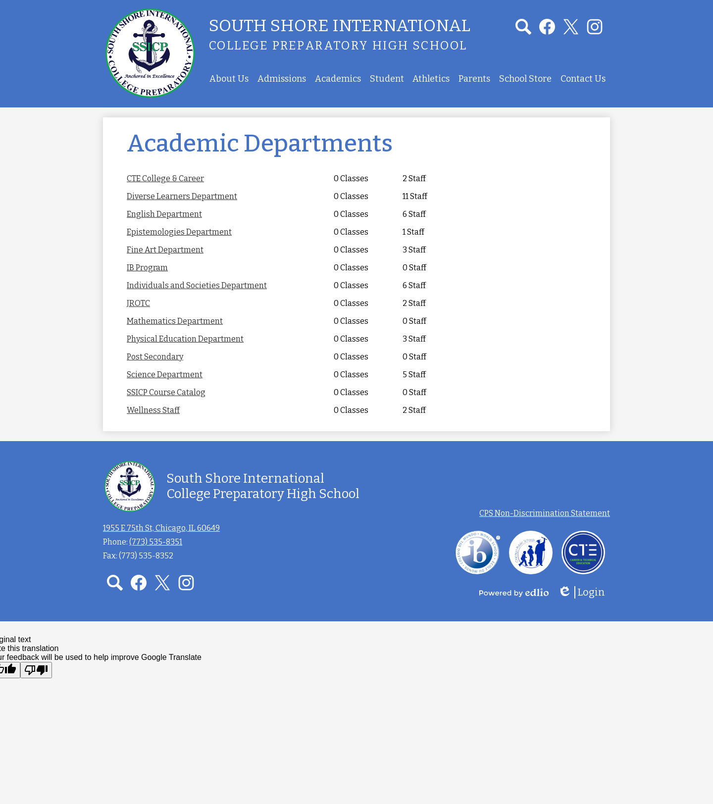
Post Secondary (155, 356)
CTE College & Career (165, 178)
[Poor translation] (36, 670)
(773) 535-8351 (155, 542)
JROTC (138, 303)
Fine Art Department (165, 249)
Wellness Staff (153, 410)
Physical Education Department (185, 339)
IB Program (147, 267)
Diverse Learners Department (182, 196)
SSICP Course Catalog (166, 392)
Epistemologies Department (179, 232)
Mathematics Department (175, 321)
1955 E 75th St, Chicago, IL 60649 (161, 528)
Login (581, 592)
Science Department (165, 374)
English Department (164, 214)
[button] (229, 79)
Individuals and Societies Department (197, 285)
